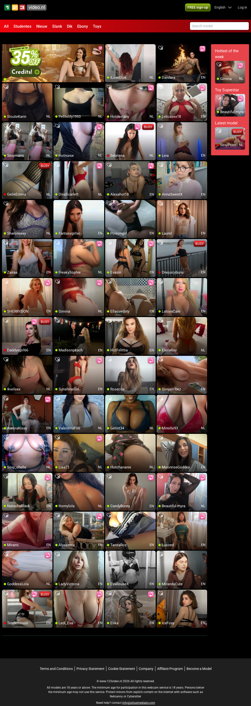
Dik (69, 26)
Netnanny (117, 687)
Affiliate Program (170, 660)
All (6, 26)
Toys (97, 26)
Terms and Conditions (56, 660)
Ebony (82, 26)
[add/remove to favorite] (109, 39)
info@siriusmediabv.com (138, 694)
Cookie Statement (121, 660)
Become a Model (199, 660)
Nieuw (41, 26)
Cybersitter (134, 687)
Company (146, 660)
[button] (223, 10)
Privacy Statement (90, 660)
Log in (242, 10)
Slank (57, 26)
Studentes (22, 26)
